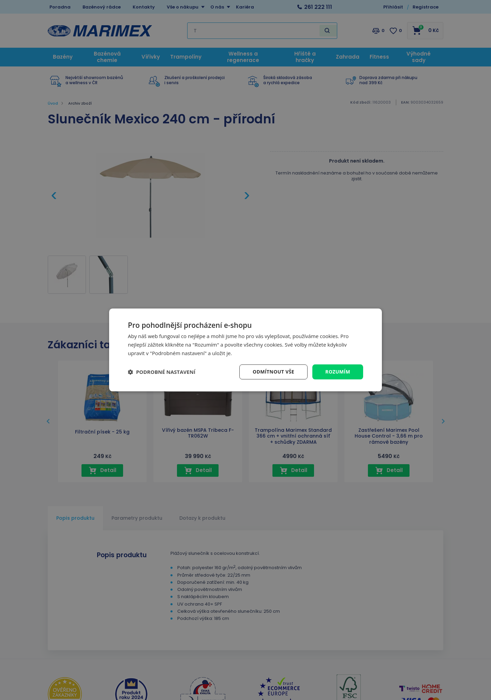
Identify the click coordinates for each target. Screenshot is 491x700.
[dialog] (245, 349)
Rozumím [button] (337, 371)
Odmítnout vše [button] (273, 371)
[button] (161, 372)
